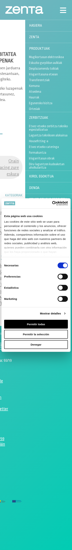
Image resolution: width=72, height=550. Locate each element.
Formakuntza (37, 152)
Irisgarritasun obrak (42, 158)
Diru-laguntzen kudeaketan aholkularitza (46, 165)
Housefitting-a (38, 141)
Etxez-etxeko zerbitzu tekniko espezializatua (48, 127)
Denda (34, 188)
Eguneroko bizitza (40, 103)
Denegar (36, 344)
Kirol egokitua (41, 176)
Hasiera (35, 26)
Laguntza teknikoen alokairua (48, 135)
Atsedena (35, 91)
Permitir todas (36, 324)
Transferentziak (39, 80)
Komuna (34, 86)
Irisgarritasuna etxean (43, 74)
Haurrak (34, 97)
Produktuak (39, 49)
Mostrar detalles (50, 313)
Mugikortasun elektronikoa (46, 57)
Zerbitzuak (38, 118)
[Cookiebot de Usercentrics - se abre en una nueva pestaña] (52, 203)
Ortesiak (34, 109)
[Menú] (63, 10)
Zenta (34, 37)
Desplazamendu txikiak (44, 68)
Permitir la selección (36, 334)
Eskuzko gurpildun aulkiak (45, 63)
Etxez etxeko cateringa (44, 147)
